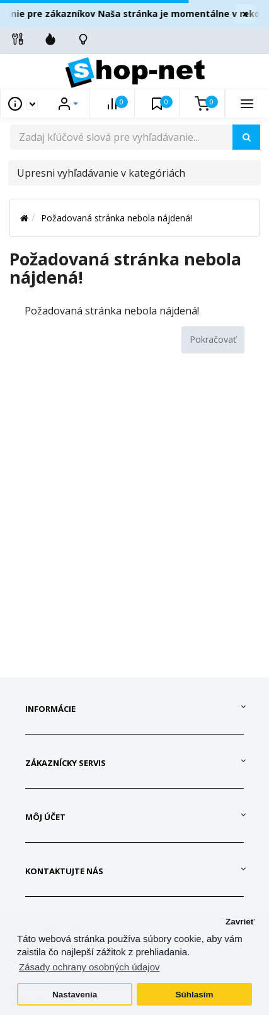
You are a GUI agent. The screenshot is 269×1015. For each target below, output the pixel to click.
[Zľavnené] (50, 39)
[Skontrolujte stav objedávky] (83, 39)
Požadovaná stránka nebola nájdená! (116, 218)
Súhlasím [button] (194, 994)
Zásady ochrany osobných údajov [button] (89, 967)
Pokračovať (213, 339)
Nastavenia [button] (74, 994)
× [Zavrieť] (245, 13)
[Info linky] (17, 39)
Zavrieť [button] (240, 921)
